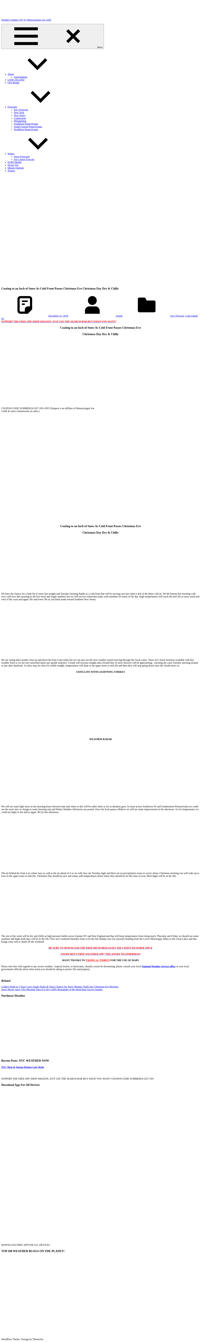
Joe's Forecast (177, 316)
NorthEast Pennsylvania (26, 129)
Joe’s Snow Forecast (24, 159)
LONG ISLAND (16, 79)
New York (19, 112)
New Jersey (19, 115)
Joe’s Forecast (21, 109)
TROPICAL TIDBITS (98, 960)
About (34, 74)
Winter (35, 153)
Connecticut (20, 118)
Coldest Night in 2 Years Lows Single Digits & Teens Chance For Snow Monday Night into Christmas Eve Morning (59, 986)
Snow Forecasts (22, 156)
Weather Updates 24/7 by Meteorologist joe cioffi (26, 20)
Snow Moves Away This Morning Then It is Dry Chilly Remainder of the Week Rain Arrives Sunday (52, 989)
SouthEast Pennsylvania (26, 124)
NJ (2, 318)
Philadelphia (20, 121)
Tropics (11, 170)
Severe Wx (13, 165)
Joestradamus (20, 77)
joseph (119, 316)
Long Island (191, 316)
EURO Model (15, 162)
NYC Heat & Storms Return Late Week (22, 1067)
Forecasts (36, 107)
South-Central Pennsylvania (28, 126)
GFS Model (13, 82)
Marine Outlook (16, 168)
